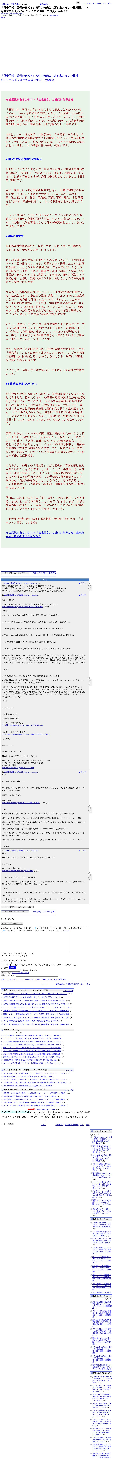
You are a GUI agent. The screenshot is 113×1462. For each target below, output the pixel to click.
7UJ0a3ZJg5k (34, 595)
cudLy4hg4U (27, 595)
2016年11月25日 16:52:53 (13, 595)
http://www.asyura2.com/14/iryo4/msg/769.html (11, 13)
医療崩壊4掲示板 (72, 988)
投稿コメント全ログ (9, 983)
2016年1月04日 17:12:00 (13, 583)
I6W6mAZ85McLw (53, 15)
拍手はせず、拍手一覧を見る (44, 573)
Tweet (3, 18)
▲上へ (44, 988)
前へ (110, 3)
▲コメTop (87, 3)
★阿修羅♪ (5, 4)
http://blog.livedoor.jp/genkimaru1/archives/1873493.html (22, 725)
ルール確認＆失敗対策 (20, 977)
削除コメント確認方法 (57, 983)
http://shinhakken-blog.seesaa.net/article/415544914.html (22, 607)
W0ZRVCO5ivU (34, 583)
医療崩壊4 (15, 4)
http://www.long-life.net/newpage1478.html (17, 871)
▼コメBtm (97, 3)
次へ (104, 3)
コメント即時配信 (26, 983)
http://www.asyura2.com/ (46, 1113)
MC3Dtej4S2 (27, 583)
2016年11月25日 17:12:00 (13, 850)
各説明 (66, 930)
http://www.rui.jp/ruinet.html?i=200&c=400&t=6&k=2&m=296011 (26, 734)
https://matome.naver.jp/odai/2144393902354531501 (21, 803)
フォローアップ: (7, 919)
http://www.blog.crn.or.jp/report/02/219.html (18, 768)
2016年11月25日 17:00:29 (13, 772)
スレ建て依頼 (40, 983)
